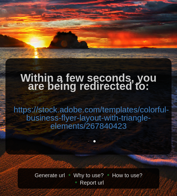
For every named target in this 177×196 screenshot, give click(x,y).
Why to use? (88, 175)
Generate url (50, 175)
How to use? (127, 175)
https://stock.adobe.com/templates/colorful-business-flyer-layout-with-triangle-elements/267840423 (91, 117)
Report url (92, 183)
